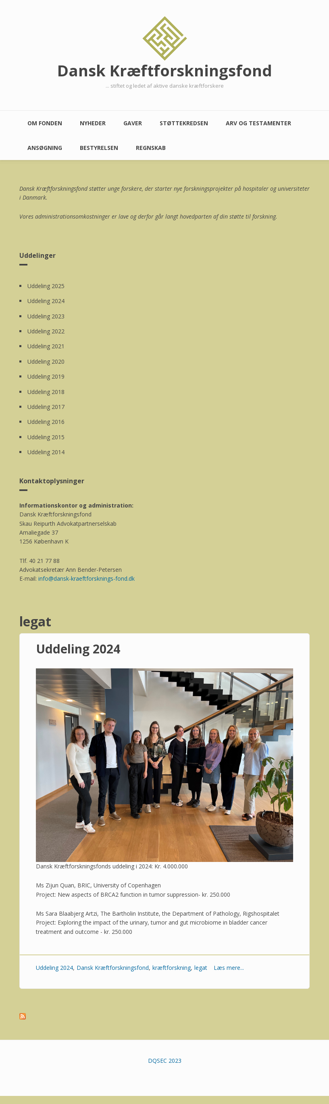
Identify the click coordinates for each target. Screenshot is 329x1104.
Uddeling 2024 (46, 301)
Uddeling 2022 (46, 331)
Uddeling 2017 (46, 407)
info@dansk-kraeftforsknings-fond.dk (86, 578)
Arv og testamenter (258, 123)
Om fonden (44, 123)
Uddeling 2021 (46, 346)
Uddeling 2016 (46, 422)
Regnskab (151, 148)
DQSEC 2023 (164, 1060)
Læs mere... (229, 967)
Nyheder (93, 123)
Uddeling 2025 (46, 286)
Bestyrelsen (99, 148)
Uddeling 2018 (46, 392)
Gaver (132, 123)
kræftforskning (171, 967)
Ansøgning (44, 148)
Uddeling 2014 (46, 452)
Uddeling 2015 (46, 437)
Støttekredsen (184, 123)
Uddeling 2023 (46, 316)
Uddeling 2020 (46, 361)
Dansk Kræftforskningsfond (164, 70)
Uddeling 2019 (46, 376)
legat (200, 967)
